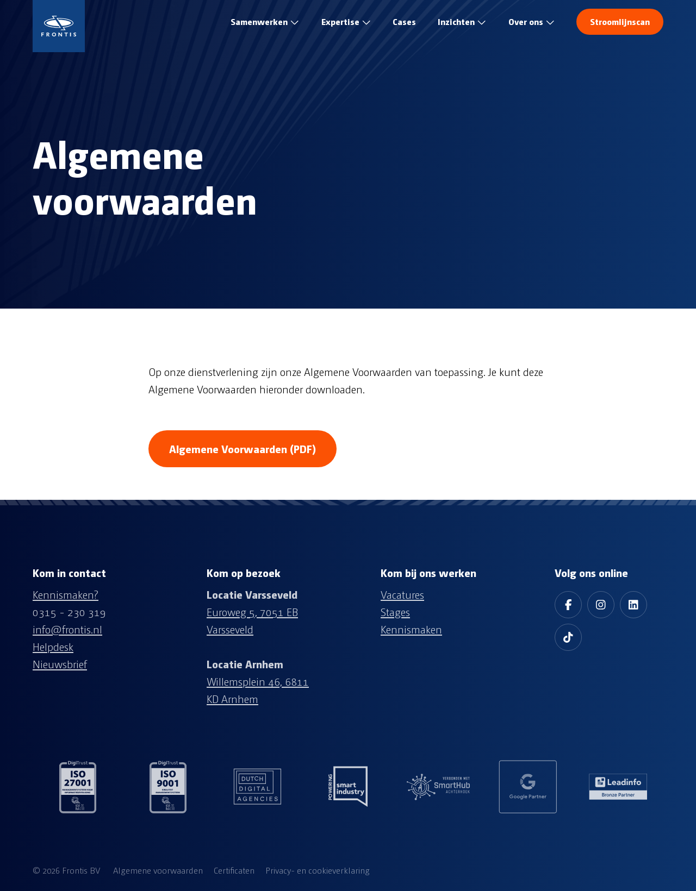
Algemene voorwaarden (158, 870)
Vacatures (402, 594)
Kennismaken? (65, 594)
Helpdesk (53, 646)
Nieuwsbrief (60, 664)
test (404, 21)
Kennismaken (411, 629)
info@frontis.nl (67, 629)
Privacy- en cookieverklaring (317, 870)
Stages (395, 612)
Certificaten (234, 870)
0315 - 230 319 (69, 612)
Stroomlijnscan (620, 21)
